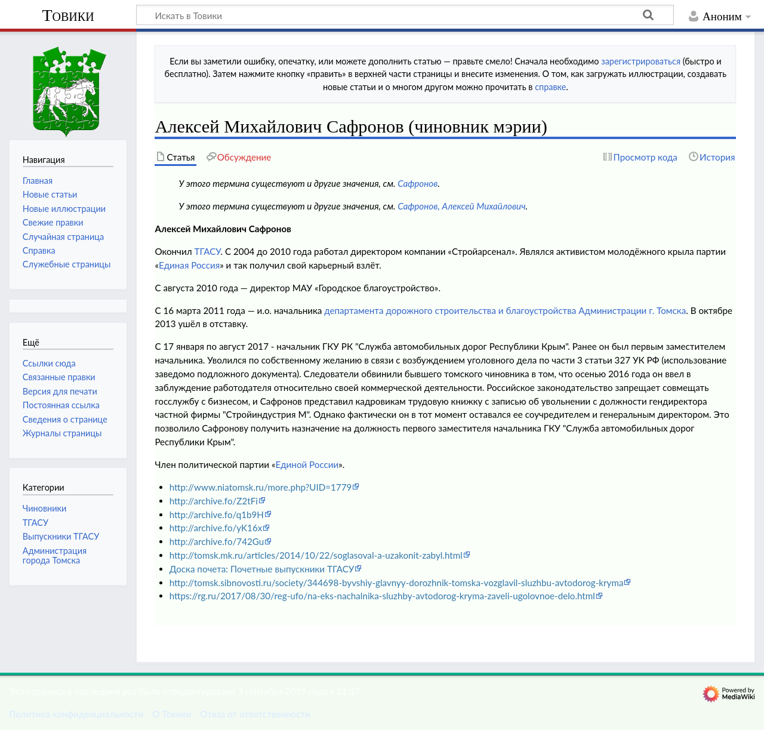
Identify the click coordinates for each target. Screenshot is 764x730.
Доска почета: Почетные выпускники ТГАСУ (262, 568)
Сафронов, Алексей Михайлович (461, 206)
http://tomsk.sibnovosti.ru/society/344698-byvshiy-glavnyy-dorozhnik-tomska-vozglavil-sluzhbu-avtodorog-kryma (397, 582)
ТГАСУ (207, 251)
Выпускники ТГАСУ (61, 536)
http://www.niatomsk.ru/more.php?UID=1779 (261, 487)
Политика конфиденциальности (76, 714)
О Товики (171, 714)
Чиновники (44, 508)
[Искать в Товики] (405, 14)
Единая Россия (189, 265)
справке (550, 87)
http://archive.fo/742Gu (217, 541)
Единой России (306, 464)
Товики (68, 15)
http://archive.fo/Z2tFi (214, 500)
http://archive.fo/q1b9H (217, 514)
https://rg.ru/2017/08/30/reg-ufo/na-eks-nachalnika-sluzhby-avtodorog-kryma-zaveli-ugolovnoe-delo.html (382, 595)
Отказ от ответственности (255, 714)
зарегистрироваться (640, 61)
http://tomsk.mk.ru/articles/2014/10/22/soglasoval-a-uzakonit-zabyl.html (316, 555)
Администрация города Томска (55, 555)
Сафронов (418, 183)
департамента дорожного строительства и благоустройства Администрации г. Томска (505, 310)
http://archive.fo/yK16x (216, 527)
